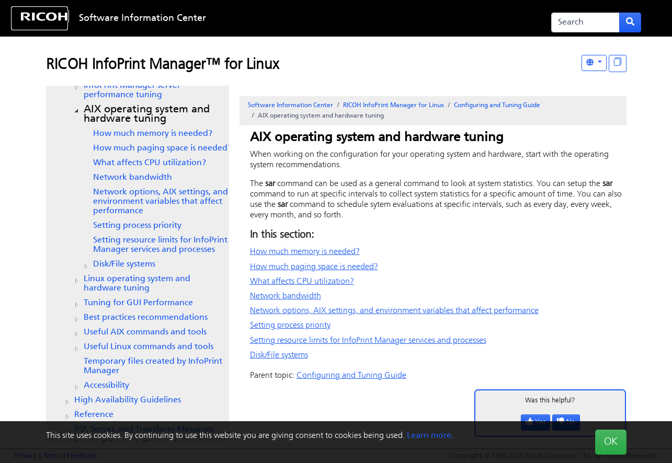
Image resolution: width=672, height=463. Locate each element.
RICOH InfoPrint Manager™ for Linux (162, 65)
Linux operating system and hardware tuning (137, 284)
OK (611, 442)
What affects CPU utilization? (149, 163)
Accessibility (106, 385)
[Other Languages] (594, 63)
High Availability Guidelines (127, 400)
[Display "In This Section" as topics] (618, 63)
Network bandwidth (132, 177)
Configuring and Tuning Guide (497, 105)
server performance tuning (132, 90)
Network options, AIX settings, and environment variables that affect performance (160, 201)
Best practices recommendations (146, 318)
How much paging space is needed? (162, 148)
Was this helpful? (550, 400)
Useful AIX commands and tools (145, 332)
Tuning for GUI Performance (138, 303)
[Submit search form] (630, 22)
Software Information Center (142, 19)
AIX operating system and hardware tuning (147, 114)
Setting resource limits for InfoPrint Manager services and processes (160, 245)
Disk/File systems (124, 264)
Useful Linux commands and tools (148, 347)
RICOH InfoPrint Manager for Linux (393, 105)
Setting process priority (137, 226)
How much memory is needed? (152, 134)
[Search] (585, 22)
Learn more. (430, 436)
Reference (93, 415)
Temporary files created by (153, 366)
